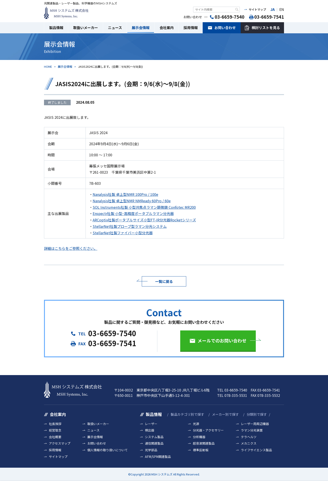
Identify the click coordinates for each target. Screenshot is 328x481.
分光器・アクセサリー (208, 430)
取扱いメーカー (85, 27)
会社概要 (55, 437)
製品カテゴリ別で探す (187, 414)
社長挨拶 (55, 424)
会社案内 (167, 27)
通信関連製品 (154, 443)
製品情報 (56, 27)
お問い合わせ (225, 27)
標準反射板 (200, 450)
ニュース (115, 27)
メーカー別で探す (225, 414)
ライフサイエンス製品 (256, 450)
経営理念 (55, 430)
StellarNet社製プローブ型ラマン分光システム (130, 226)
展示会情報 (141, 27)
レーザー (151, 424)
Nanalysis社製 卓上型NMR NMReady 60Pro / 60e (132, 200)
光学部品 (151, 450)
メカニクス (248, 443)
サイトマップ (257, 9)
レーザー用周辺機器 (255, 424)
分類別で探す (257, 414)
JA (272, 9)
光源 (196, 424)
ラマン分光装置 (252, 430)
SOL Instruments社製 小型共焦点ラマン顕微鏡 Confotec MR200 (144, 207)
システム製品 (154, 437)
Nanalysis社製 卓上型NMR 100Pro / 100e (125, 194)
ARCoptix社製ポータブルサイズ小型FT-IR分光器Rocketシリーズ (144, 220)
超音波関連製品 (204, 443)
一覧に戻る (164, 281)
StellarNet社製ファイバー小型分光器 (123, 232)
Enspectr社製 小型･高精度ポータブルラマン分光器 (133, 213)
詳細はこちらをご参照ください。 (70, 248)
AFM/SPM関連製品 (158, 457)
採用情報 (191, 27)
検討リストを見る (266, 27)
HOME (48, 66)
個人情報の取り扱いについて (107, 450)
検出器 (149, 430)
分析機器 (199, 437)
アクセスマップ (59, 443)
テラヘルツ (248, 437)
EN (281, 9)
